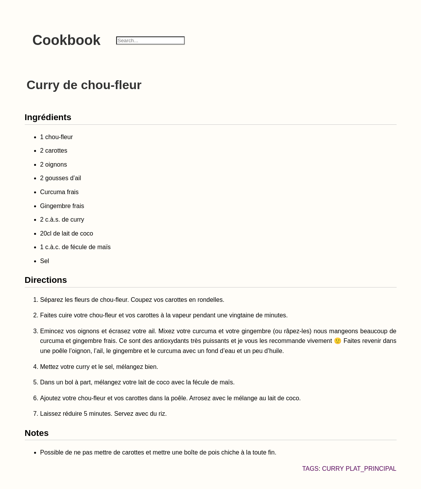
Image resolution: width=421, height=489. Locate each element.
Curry (333, 468)
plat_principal (370, 468)
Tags (310, 468)
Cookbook (67, 40)
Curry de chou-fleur (84, 85)
